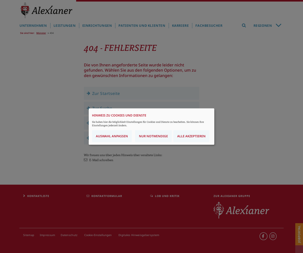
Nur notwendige (153, 136)
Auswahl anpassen (112, 136)
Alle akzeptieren (191, 136)
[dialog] (151, 126)
